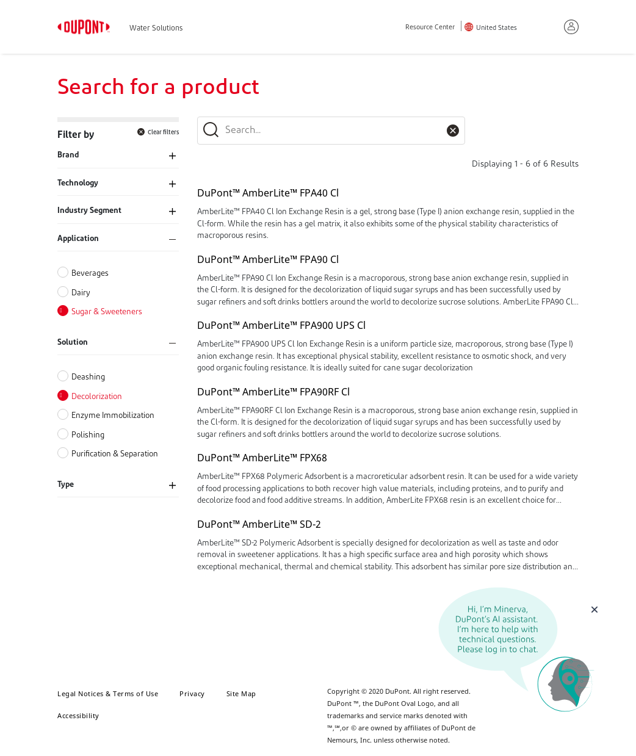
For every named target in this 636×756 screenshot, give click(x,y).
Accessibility (78, 715)
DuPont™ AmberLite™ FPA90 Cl (268, 259)
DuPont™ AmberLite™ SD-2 (259, 524)
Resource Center (430, 27)
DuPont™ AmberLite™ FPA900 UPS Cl (281, 325)
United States (496, 28)
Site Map (241, 693)
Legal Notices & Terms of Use (107, 693)
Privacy (192, 693)
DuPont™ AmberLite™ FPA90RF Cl (273, 391)
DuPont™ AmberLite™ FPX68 (262, 457)
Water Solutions (155, 28)
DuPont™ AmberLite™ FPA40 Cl (268, 193)
